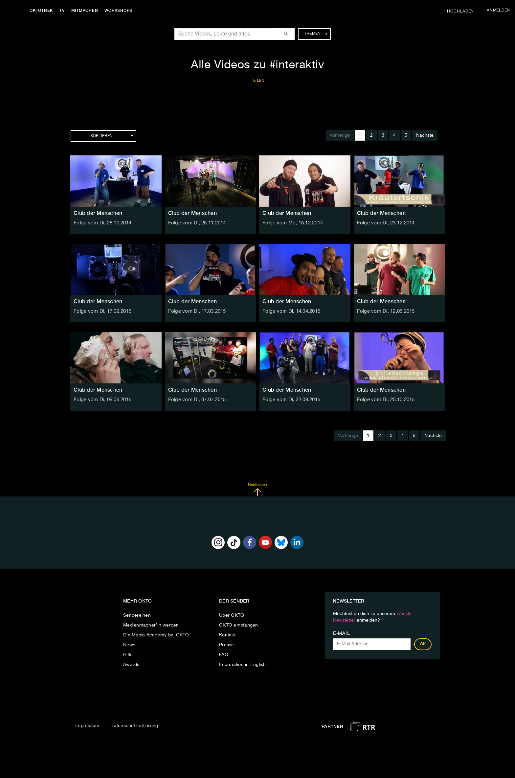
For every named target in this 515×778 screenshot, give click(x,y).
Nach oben (257, 489)
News (129, 645)
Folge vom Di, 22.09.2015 (290, 400)
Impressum (87, 725)
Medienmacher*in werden (151, 625)
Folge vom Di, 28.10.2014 (101, 223)
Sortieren (111, 136)
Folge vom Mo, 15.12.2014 (291, 223)
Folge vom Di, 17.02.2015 (101, 311)
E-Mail (341, 633)
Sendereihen (137, 615)
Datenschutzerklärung (134, 725)
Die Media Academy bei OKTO (156, 635)
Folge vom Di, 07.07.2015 (196, 400)
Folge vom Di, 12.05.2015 (385, 311)
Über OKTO (231, 615)
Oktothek (43, 10)
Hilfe (128, 654)
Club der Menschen (98, 213)
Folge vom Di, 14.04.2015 (290, 311)
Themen (315, 34)
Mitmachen (86, 10)
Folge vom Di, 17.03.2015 (196, 311)
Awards (131, 664)
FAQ (223, 654)
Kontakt (227, 635)
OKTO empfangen (238, 625)
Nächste (425, 135)
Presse (226, 645)
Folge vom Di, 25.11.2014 (196, 223)
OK (423, 644)
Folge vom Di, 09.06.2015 (101, 400)
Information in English (242, 664)
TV (63, 10)
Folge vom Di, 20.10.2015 (385, 400)
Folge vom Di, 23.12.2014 (385, 223)
